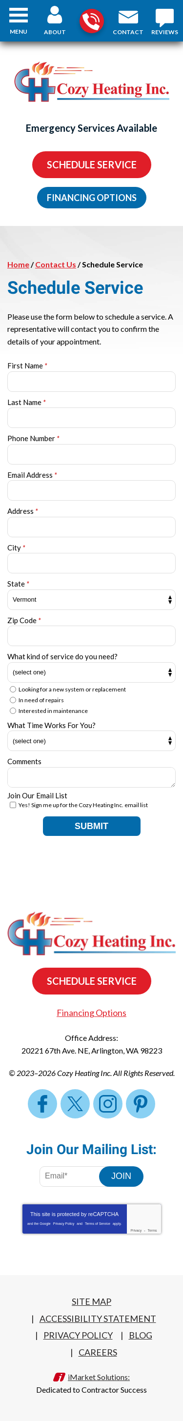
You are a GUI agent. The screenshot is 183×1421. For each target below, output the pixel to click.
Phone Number (33, 438)
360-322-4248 (91, 21)
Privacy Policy (64, 1223)
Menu (18, 31)
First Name (27, 365)
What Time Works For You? (51, 725)
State (18, 583)
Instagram (107, 1103)
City (16, 547)
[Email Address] (76, 1176)
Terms (152, 1230)
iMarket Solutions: (99, 1376)
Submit (91, 826)
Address (22, 511)
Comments (24, 761)
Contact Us (55, 264)
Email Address (32, 474)
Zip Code (24, 620)
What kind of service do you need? (62, 656)
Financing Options (92, 197)
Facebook (42, 1103)
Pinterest (140, 1103)
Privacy (136, 1230)
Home (18, 264)
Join (121, 1176)
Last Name (26, 402)
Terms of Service (97, 1223)
